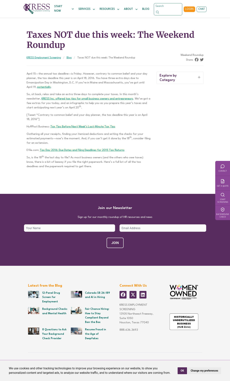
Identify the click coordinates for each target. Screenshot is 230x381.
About (131, 9)
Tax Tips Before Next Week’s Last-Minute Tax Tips (82, 126)
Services (86, 9)
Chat (201, 9)
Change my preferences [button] (204, 370)
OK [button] (182, 370)
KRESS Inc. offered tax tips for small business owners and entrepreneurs (87, 98)
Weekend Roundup (192, 55)
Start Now (64, 8)
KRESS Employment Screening (44, 57)
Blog (145, 9)
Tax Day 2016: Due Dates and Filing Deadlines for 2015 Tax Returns (82, 150)
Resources (110, 9)
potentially (44, 87)
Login (189, 9)
